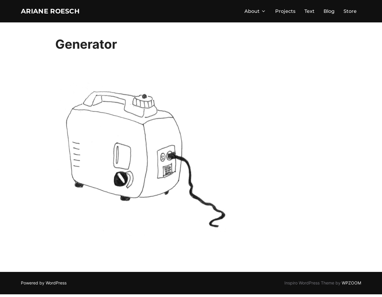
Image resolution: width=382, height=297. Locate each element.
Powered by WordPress (44, 285)
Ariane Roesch (57, 12)
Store (350, 12)
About (255, 12)
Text (309, 12)
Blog (329, 12)
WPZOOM (351, 285)
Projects (285, 12)
